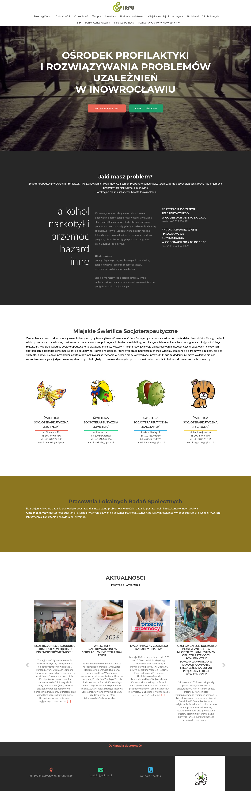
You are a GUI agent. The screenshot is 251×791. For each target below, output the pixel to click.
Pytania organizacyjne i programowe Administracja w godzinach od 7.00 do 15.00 (193, 236)
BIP (79, 22)
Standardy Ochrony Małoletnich (157, 22)
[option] (125, 662)
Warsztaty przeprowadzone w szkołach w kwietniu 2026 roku (102, 650)
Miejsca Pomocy (124, 22)
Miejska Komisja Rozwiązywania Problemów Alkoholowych (183, 16)
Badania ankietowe (131, 16)
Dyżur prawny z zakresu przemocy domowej (149, 647)
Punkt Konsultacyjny (97, 22)
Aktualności (63, 16)
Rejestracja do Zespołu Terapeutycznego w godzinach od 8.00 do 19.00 (193, 213)
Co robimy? (81, 16)
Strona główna (42, 16)
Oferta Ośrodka (146, 108)
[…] (69, 701)
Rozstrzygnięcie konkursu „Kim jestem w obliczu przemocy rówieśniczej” (54, 649)
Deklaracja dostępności (125, 745)
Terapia (96, 16)
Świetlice (110, 16)
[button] (27, 665)
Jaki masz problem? (107, 108)
